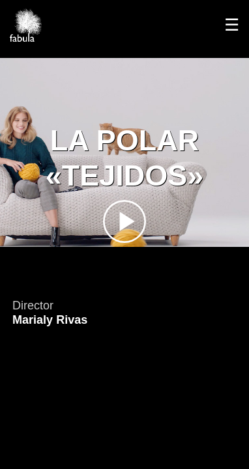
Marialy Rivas (49, 319)
